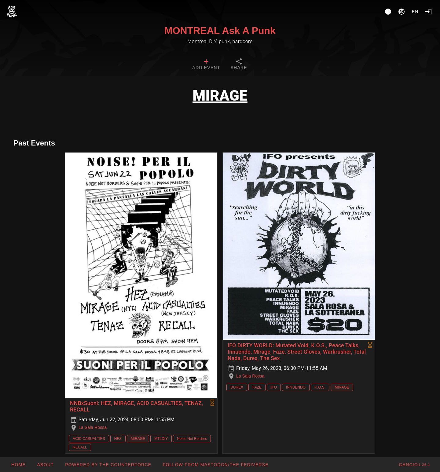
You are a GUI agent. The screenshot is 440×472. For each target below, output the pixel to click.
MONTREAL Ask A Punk (220, 30)
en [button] (415, 11)
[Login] (428, 11)
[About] (388, 11)
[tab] (206, 65)
